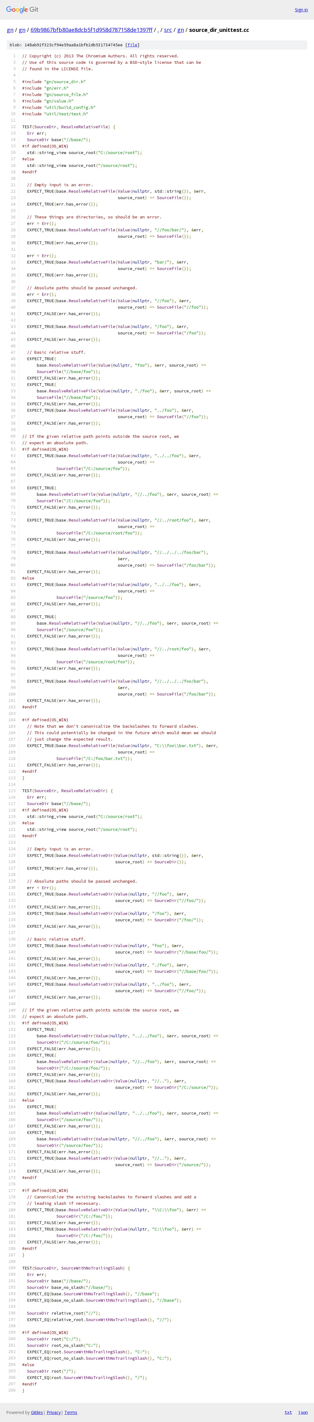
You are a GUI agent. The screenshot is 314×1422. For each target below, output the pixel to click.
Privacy (54, 1412)
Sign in (301, 10)
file (132, 45)
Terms (70, 1412)
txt (288, 1412)
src (168, 29)
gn (10, 29)
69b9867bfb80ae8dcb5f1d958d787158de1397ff (91, 29)
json (303, 1412)
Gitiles (37, 1412)
